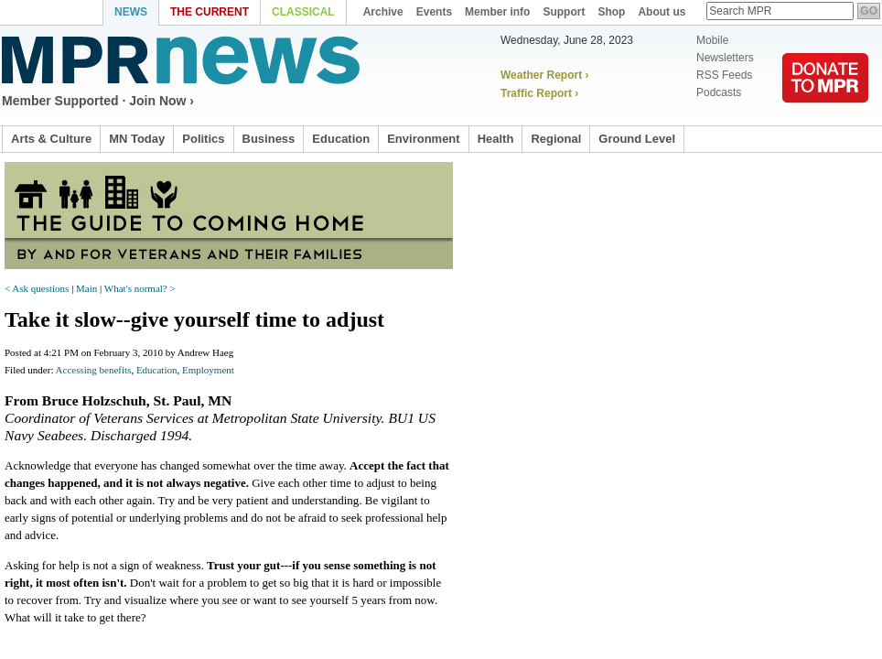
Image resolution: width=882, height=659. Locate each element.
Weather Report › (544, 75)
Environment (423, 139)
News (130, 11)
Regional (556, 139)
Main (86, 288)
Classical (303, 11)
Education (341, 139)
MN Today (137, 139)
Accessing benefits (94, 369)
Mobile (705, 40)
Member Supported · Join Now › (98, 100)
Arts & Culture (51, 139)
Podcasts (712, 92)
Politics (203, 139)
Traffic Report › (539, 93)
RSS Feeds (717, 75)
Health (496, 139)
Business (269, 139)
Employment (208, 369)
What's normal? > (140, 288)
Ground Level (636, 139)
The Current (209, 11)
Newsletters (718, 57)
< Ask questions (38, 288)
